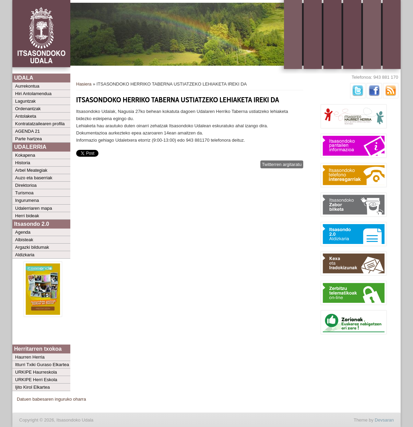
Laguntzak (25, 101)
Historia (22, 162)
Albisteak (24, 239)
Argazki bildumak (32, 247)
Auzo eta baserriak (33, 177)
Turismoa (24, 192)
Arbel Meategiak (31, 170)
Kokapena (25, 155)
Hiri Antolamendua (33, 93)
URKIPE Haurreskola (36, 372)
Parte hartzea (28, 138)
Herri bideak (27, 215)
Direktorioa (26, 185)
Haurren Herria (30, 357)
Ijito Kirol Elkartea (32, 387)
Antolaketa (25, 116)
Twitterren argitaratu (282, 164)
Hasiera (84, 84)
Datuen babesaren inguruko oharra (51, 399)
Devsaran (384, 420)
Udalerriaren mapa (33, 208)
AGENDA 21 (27, 131)
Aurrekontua (27, 86)
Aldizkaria (24, 254)
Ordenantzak (27, 108)
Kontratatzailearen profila (40, 123)
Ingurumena (27, 200)
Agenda (23, 232)
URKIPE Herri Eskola (36, 379)
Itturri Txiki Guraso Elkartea (42, 364)
